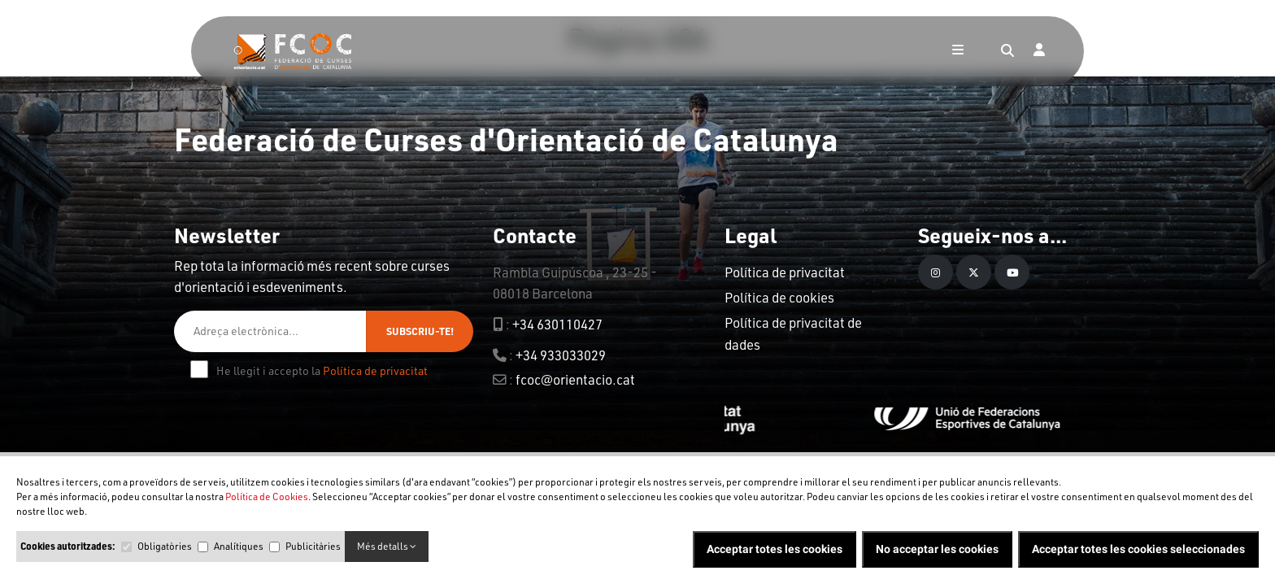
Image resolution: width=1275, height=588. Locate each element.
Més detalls (386, 546)
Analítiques (238, 546)
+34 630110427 (557, 324)
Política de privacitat (375, 370)
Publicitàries (313, 546)
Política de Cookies (266, 496)
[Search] (1007, 51)
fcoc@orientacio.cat (575, 379)
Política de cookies (779, 297)
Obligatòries (164, 546)
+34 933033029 (561, 355)
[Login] (1039, 51)
